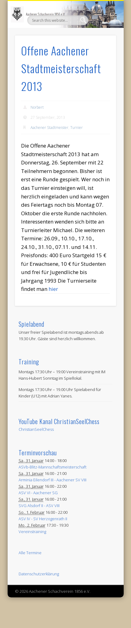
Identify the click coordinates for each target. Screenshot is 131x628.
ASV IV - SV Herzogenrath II (43, 518)
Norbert (37, 107)
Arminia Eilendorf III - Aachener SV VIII (52, 480)
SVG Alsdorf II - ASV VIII (39, 505)
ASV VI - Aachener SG (38, 492)
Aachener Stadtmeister (49, 127)
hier (53, 288)
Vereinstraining (32, 531)
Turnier (76, 127)
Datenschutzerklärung (39, 574)
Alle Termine (30, 552)
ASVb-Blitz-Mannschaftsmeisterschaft (52, 467)
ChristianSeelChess (36, 429)
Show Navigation (101, 55)
